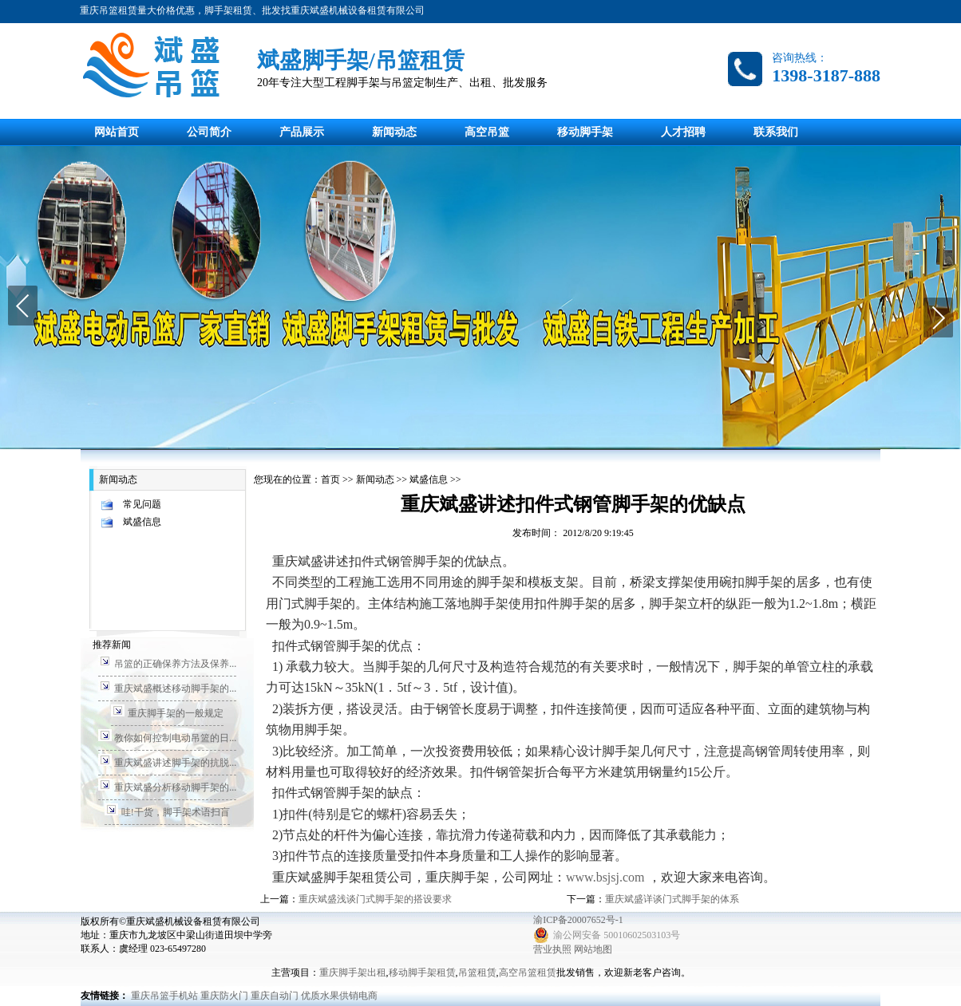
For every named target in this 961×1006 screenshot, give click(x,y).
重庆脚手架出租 (352, 972)
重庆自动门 (275, 995)
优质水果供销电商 (339, 995)
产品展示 (301, 132)
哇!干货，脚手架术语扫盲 (175, 812)
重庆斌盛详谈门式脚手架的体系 (672, 899)
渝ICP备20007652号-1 (578, 919)
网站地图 (593, 949)
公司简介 (209, 132)
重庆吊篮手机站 (164, 995)
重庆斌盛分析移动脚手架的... (175, 787)
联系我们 (775, 132)
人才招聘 (683, 132)
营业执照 (552, 949)
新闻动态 (394, 132)
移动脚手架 (585, 132)
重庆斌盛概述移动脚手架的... (175, 688)
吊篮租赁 (477, 972)
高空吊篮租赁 (527, 972)
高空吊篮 (487, 132)
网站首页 (116, 132)
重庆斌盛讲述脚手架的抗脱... (175, 762)
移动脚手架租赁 (422, 972)
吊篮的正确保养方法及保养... (175, 663)
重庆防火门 (224, 995)
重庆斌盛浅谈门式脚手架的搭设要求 (375, 899)
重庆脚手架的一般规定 (175, 713)
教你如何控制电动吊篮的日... (175, 738)
